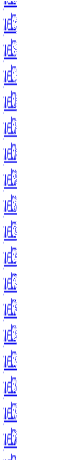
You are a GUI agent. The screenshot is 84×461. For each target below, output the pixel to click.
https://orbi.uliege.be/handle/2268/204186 (10, 442)
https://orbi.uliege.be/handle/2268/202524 (10, 259)
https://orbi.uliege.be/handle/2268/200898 (10, 69)
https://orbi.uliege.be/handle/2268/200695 (10, 19)
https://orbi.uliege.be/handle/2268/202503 (10, 256)
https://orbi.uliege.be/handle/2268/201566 (10, 160)
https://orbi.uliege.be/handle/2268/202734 (10, 277)
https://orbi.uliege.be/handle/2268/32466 (9, 194)
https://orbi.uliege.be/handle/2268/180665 (10, 179)
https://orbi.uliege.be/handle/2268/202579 (10, 264)
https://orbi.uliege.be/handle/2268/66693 (9, 206)
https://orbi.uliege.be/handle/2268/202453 (10, 379)
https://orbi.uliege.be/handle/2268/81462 (9, 343)
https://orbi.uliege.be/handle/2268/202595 (10, 267)
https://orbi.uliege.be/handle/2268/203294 (10, 345)
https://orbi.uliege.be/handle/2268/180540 (10, 43)
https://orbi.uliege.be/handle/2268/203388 (10, 354)
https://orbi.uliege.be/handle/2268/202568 (10, 262)
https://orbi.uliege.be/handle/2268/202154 (10, 218)
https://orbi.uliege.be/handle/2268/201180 (10, 105)
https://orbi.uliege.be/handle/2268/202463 (10, 309)
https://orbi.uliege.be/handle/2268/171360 (10, 234)
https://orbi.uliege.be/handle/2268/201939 (10, 192)
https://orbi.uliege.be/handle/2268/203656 (10, 387)
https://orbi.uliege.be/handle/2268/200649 (10, 16)
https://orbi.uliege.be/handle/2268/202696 (10, 273)
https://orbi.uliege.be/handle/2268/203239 (10, 336)
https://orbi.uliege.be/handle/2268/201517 (10, 153)
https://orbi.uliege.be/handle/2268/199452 (10, 269)
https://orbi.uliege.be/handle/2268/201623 (10, 166)
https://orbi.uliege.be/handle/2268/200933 (10, 72)
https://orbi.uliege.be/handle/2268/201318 (10, 144)
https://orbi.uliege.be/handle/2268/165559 (10, 54)
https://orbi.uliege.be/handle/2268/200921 (10, 70)
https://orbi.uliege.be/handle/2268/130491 (10, 238)
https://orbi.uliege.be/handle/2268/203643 (10, 384)
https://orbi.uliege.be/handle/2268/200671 (10, 17)
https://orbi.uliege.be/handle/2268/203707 (10, 392)
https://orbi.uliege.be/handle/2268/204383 (10, 455)
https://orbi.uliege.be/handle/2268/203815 (10, 409)
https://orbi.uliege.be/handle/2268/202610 (10, 292)
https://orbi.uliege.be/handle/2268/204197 (10, 444)
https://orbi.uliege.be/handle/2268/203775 (10, 401)
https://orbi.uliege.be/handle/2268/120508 (10, 36)
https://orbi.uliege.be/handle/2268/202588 (10, 265)
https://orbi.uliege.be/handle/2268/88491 (9, 93)
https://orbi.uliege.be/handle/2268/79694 (9, 240)
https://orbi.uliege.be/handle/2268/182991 (10, 425)
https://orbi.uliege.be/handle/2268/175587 (10, 228)
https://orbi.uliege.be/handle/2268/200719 (10, 23)
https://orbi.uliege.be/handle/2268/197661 (10, 121)
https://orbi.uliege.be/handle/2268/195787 (10, 397)
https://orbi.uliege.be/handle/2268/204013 (10, 458)
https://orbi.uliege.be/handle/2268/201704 (10, 176)
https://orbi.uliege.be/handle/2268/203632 (10, 382)
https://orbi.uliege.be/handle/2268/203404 (10, 356)
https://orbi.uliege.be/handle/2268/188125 (10, 364)
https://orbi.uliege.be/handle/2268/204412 (10, 457)
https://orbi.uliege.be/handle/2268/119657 (10, 37)
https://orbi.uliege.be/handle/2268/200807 (10, 56)
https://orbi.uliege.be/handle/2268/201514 (10, 152)
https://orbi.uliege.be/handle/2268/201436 (10, 148)
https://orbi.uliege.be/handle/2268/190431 (10, 452)
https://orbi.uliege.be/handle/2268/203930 (10, 416)
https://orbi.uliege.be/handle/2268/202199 (10, 227)
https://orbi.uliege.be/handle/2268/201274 (10, 124)
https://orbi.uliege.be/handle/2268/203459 (10, 366)
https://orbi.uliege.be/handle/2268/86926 (9, 116)
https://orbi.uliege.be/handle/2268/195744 (10, 109)
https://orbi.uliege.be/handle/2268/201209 (10, 114)
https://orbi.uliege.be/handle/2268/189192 (10, 196)
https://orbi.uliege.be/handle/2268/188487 (10, 201)
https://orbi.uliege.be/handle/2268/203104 (10, 319)
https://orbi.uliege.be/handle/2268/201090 (10, 98)
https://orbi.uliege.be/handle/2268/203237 (10, 393)
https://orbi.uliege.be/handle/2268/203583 (10, 377)
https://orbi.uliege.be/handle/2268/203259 (10, 421)
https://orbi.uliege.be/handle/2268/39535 (9, 250)
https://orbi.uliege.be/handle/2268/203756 (10, 399)
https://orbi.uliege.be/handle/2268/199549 (10, 46)
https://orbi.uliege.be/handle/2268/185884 (10, 173)
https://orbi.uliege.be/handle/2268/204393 (10, 456)
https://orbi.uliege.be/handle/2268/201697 (10, 175)
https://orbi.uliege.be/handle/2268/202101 (10, 214)
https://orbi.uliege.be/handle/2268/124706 (10, 83)
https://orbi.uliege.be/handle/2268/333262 (10, 225)
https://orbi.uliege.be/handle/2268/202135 (10, 215)
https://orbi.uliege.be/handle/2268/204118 (10, 440)
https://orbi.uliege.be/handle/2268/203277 (10, 340)
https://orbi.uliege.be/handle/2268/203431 (10, 361)
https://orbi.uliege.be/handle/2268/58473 (9, 337)
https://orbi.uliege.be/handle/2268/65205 (9, 367)
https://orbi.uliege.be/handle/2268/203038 (10, 314)
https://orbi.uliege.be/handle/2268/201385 (10, 135)
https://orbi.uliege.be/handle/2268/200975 (10, 77)
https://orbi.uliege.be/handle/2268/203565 (10, 375)
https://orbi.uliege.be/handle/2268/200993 (10, 89)
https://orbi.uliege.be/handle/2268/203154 (10, 325)
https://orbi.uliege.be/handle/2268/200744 (10, 30)
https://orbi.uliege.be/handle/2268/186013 (10, 150)
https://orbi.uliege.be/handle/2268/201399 (10, 140)
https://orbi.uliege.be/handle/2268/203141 (10, 323)
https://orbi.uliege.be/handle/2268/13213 (9, 79)
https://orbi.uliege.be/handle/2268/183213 (10, 142)
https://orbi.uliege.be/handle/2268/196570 (10, 260)
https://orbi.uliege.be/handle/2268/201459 (10, 146)
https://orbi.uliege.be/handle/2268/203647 (10, 385)
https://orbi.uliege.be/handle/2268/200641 (10, 15)
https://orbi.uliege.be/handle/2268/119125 (10, 326)
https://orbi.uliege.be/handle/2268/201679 (10, 172)
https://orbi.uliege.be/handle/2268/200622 (10, 31)
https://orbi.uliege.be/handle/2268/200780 (10, 40)
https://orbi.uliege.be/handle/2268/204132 (10, 441)
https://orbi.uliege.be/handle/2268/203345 (10, 350)
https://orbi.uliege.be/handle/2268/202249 (10, 246)
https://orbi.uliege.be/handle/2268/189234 (10, 28)
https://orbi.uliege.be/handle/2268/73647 (9, 55)
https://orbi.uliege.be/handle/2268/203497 (10, 371)
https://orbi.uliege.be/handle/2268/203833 (10, 411)
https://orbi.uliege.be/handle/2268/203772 (10, 400)
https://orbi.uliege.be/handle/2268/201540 (10, 156)
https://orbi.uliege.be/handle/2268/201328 (10, 130)
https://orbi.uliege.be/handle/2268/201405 (10, 143)
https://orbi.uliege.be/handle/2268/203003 (10, 307)
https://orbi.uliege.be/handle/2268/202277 (10, 233)
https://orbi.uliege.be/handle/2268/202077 (10, 211)
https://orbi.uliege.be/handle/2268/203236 (10, 335)
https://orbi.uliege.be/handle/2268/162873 (10, 342)
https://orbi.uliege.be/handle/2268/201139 (10, 104)
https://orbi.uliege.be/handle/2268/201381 (10, 134)
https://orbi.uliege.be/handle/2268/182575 (10, 358)
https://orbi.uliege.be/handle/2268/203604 (10, 380)
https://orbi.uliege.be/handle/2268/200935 (10, 73)
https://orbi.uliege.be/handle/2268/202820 (10, 285)
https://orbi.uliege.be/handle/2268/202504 (10, 257)
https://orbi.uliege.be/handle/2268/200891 (10, 64)
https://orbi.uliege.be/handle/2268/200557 (10, 8)
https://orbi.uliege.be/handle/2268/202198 (10, 224)
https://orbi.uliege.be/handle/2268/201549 (10, 157)
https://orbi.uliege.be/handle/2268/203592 (10, 378)
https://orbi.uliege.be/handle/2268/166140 (10, 282)
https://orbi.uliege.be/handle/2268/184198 (10, 333)
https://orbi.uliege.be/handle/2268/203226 (10, 334)
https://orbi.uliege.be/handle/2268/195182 (10, 126)
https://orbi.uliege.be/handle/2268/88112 (9, 193)
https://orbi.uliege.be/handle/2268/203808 (10, 406)
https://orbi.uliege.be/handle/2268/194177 (10, 418)
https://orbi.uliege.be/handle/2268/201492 (10, 298)
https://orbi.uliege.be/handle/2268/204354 (10, 453)
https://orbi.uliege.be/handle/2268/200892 (10, 65)
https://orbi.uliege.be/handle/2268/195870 (10, 363)
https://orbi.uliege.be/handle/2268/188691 (10, 177)
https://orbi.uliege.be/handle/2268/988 (9, 178)
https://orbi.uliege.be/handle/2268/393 (9, 145)
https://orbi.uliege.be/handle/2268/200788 (10, 47)
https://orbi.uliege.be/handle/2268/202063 (10, 207)
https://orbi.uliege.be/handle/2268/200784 (10, 42)
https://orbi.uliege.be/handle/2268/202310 (10, 321)
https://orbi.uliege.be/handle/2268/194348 (10, 6)
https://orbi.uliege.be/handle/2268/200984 (10, 107)
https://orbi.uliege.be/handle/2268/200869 (10, 63)
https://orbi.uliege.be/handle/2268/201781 (10, 183)
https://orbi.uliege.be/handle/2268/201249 (10, 119)
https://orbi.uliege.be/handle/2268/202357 (10, 237)
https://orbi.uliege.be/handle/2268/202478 (10, 255)
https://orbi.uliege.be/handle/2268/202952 (10, 299)
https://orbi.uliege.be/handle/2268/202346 (10, 236)
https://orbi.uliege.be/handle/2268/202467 (10, 248)
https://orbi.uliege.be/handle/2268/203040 (10, 315)
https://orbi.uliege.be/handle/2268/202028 (10, 204)
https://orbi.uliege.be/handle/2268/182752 (10, 170)
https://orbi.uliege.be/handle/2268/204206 (10, 445)
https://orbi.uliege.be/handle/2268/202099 (10, 213)
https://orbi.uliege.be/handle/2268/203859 (10, 413)
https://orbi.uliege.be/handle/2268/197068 (10, 291)
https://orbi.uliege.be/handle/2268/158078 (10, 78)
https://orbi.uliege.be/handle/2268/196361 (10, 189)
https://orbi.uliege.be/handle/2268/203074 (10, 317)
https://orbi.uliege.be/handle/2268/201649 (10, 167)
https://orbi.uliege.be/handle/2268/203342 (10, 349)
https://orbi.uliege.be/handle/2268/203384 (10, 353)
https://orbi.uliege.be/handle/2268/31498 (9, 261)
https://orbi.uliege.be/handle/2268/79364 (9, 408)
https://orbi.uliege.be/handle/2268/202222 (10, 443)
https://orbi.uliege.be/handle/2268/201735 (10, 180)
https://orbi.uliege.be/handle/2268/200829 (10, 59)
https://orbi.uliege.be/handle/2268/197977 (10, 22)
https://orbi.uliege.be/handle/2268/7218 (9, 32)
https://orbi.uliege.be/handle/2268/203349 (10, 351)
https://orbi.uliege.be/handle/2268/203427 (10, 360)
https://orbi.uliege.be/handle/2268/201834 (10, 187)
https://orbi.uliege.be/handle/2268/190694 (10, 433)
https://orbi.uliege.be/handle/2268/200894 (10, 67)
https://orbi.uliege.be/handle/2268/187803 (10, 339)
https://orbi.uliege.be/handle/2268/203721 (10, 395)
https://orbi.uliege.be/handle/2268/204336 (10, 451)
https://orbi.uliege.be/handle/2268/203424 (10, 359)
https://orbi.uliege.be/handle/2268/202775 (10, 283)
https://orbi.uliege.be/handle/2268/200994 (10, 88)
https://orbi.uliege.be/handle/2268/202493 (10, 253)
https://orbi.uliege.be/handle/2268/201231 (10, 117)
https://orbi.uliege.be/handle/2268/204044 (10, 432)
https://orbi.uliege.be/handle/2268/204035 (10, 429)
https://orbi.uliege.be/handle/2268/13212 (9, 80)
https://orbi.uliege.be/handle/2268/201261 (10, 120)
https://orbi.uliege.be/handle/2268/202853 (10, 388)
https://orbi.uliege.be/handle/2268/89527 (9, 274)
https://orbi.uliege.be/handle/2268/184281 (10, 5)
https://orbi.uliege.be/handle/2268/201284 (10, 125)
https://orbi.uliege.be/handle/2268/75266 (9, 49)
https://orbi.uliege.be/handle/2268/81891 (9, 48)
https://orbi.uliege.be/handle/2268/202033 (10, 209)
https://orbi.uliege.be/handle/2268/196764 (10, 75)
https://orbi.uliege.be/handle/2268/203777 (10, 403)
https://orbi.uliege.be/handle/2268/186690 (10, 243)
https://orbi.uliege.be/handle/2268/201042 (10, 96)
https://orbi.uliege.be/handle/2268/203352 (10, 352)
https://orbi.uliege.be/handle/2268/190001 (10, 169)
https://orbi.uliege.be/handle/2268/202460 (10, 247)
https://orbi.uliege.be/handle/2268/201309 (10, 128)
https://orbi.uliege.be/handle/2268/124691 (10, 81)
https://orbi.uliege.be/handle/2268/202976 (10, 302)
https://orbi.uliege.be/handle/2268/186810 (10, 2)
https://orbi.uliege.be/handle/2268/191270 (10, 133)
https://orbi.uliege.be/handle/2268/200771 (10, 52)
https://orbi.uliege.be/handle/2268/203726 (10, 396)
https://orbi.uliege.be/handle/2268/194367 (10, 11)
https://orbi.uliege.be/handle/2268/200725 (10, 24)
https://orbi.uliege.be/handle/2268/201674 (10, 171)
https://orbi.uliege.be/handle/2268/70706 (9, 57)
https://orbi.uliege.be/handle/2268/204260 (10, 448)
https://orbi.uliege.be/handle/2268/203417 (10, 357)
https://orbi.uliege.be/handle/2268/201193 (10, 111)
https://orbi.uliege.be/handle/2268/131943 (10, 412)
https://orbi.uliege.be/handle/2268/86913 (9, 295)
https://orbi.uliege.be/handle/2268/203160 (10, 327)
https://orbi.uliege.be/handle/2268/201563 (10, 159)
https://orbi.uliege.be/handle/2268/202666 (10, 270)
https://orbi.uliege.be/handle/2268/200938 (10, 74)
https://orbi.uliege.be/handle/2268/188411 (10, 76)
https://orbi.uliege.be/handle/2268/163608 (10, 58)
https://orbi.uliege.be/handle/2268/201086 (10, 97)
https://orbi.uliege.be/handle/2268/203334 (10, 348)
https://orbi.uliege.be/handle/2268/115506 (10, 301)
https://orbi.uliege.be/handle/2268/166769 (10, 186)
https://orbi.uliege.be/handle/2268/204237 (10, 447)
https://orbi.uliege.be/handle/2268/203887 (10, 415)
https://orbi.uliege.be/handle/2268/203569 (10, 376)
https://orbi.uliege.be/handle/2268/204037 (10, 430)
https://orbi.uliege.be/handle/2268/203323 (10, 347)
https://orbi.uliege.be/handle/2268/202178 (10, 221)
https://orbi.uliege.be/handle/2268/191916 (10, 99)
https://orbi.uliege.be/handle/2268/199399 (10, 185)
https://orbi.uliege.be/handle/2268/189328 (10, 44)
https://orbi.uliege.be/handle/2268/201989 (10, 305)
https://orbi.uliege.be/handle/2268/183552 (10, 45)
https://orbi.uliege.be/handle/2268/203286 (10, 341)
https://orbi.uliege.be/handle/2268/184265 (10, 60)
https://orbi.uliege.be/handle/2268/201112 (10, 102)
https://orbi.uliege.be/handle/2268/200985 (10, 84)
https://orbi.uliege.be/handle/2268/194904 (10, 428)
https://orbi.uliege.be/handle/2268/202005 (10, 199)
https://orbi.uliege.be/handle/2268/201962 (10, 197)
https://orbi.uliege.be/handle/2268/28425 (9, 7)
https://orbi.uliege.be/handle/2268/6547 (9, 226)
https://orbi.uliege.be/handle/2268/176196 (10, 308)
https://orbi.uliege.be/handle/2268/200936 (10, 202)
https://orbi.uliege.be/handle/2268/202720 (10, 276)
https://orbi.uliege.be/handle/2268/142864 (10, 106)
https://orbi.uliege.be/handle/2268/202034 (10, 205)
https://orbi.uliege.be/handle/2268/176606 (10, 394)
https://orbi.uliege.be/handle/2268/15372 (9, 210)
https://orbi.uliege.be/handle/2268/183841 (10, 271)
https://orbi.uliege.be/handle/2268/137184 (10, 331)
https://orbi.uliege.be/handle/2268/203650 (10, 386)
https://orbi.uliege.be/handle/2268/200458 (10, 3)
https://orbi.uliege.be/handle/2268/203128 (10, 322)
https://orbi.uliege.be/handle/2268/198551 (10, 296)
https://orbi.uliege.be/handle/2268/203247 (10, 338)
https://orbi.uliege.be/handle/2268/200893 (10, 66)
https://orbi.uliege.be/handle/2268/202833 (10, 287)
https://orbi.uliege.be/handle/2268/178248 (10, 284)
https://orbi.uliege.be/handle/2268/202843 (10, 288)
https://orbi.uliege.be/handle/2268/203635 (10, 383)
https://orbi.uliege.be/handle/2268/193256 (10, 427)
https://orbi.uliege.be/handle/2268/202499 (10, 254)
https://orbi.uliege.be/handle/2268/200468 (10, 4)
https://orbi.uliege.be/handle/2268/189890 (10, 290)
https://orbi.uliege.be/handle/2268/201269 (10, 122)
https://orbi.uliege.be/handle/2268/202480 (10, 297)
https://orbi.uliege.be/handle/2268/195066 (10, 26)
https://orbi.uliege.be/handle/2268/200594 (10, 10)
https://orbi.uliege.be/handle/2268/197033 (10, 306)
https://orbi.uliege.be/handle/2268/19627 (9, 50)
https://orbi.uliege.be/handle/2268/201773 (10, 182)
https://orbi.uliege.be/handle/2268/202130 (10, 280)
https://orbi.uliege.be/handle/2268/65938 (9, 195)
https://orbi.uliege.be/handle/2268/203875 (10, 414)
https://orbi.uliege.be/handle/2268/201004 (10, 91)
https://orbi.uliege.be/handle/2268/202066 (10, 208)
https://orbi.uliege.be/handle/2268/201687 (10, 174)
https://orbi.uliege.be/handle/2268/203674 (10, 391)
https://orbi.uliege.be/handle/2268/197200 (10, 137)
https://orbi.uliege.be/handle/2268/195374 (10, 249)
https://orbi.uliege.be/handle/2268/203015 (10, 312)
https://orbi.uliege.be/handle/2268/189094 (10, 434)
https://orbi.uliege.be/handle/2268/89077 (9, 275)
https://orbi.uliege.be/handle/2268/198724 (10, 39)
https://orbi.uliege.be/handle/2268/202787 (10, 369)
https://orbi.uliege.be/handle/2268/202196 (10, 223)
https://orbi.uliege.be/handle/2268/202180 (10, 222)
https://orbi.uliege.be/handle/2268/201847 (10, 188)
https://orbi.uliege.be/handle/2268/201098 (10, 100)
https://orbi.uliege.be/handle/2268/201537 (10, 155)
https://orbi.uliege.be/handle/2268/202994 (10, 426)
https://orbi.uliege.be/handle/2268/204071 (10, 436)
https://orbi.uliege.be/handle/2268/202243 (10, 231)
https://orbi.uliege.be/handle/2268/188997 (10, 21)
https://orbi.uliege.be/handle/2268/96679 (9, 266)
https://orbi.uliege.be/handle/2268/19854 (9, 108)
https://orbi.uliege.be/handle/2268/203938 (10, 417)
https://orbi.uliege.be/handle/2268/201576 (10, 162)
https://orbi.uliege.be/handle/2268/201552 (10, 158)
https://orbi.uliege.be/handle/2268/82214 (9, 82)
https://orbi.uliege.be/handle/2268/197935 (10, 374)
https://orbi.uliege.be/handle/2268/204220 (10, 446)
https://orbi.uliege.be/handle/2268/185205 (10, 300)
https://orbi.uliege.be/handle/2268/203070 (10, 316)
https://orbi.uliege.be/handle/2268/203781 (10, 404)
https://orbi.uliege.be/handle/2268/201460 (10, 147)
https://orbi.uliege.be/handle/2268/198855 (10, 410)
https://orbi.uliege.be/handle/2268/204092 (10, 437)
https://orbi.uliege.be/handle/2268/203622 (10, 381)
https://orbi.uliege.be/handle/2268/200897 (10, 68)
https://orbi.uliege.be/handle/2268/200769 (10, 38)
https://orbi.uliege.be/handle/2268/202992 (10, 304)
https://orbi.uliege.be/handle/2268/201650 (10, 168)
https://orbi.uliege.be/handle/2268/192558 (10, 244)
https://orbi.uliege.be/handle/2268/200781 (10, 41)
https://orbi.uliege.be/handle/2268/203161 (10, 328)
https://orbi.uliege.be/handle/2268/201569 (10, 161)
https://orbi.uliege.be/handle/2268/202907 (10, 293)
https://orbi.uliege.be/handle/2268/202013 (10, 200)
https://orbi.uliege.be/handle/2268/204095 (10, 438)
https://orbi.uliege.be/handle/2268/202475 (10, 251)
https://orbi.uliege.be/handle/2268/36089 (9, 33)
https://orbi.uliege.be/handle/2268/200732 (10, 27)
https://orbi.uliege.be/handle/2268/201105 (10, 101)
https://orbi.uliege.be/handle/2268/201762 (10, 181)
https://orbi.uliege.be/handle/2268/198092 (10, 220)
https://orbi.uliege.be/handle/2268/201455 (10, 324)
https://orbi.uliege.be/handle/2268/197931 (10, 12)
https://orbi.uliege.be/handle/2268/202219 (10, 229)
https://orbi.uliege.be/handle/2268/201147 (10, 103)
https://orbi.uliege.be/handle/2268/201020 (10, 95)
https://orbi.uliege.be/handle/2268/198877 (10, 281)
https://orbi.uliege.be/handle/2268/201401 (10, 141)
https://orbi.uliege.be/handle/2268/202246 (10, 232)
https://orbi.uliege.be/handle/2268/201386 (10, 136)
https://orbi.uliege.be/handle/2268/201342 (10, 131)
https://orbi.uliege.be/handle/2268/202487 (10, 252)
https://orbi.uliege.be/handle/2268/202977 (10, 303)
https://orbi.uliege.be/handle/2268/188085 (10, 71)
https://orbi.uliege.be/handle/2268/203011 (10, 311)
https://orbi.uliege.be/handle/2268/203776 (10, 402)
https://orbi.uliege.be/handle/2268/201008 (10, 92)
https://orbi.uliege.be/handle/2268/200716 (10, 20)
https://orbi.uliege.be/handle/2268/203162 (10, 329)
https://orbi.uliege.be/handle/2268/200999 (10, 90)
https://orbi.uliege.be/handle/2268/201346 (10, 132)
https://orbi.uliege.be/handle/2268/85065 (9, 344)
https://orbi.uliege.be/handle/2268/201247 (10, 123)
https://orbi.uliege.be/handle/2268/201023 (10, 94)
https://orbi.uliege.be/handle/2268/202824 (10, 286)
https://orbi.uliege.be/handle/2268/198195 (10, 149)
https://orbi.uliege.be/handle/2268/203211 (10, 332)
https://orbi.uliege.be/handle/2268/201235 (10, 118)
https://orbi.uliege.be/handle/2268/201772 (10, 184)
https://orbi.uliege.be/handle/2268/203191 (10, 330)
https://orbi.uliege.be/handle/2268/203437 (10, 362)
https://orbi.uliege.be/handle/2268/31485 (9, 110)
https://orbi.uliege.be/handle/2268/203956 (10, 422)
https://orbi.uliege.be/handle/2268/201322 (10, 129)
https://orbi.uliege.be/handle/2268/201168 (10, 115)
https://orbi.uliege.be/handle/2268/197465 (10, 355)
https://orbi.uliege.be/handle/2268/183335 (10, 212)
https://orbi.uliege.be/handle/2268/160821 (10, 34)
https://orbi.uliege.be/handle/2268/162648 (10, 163)
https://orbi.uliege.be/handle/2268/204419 (10, 459)
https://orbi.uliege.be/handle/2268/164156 (10, 368)
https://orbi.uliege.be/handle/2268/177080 (10, 318)
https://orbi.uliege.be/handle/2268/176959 (10, 373)
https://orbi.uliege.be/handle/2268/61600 (9, 51)
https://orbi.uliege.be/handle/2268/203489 (10, 370)
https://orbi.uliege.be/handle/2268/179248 (10, 127)
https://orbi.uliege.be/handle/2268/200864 (10, 62)
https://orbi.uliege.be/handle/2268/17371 (9, 419)
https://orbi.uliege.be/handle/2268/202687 (10, 272)
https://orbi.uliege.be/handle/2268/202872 (10, 289)
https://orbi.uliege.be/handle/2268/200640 (10, 14)
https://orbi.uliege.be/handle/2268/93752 (9, 53)
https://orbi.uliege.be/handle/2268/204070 (10, 435)
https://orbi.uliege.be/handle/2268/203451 (10, 365)
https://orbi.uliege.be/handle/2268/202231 (10, 230)
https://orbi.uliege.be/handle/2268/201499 (10, 151)
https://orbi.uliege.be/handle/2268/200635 (10, 13)
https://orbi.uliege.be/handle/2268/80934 (9, 278)
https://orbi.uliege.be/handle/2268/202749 (10, 279)
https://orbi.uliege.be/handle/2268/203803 (10, 407)
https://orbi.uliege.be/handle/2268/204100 (10, 439)
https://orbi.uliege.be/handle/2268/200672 (10, 18)
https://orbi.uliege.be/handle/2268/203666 (10, 389)
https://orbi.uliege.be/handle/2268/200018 (10, 258)
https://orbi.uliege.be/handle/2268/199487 (10, 390)
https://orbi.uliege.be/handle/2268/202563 (10, 263)
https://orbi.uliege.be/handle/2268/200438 (10, 1)
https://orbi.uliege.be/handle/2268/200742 (10, 29)
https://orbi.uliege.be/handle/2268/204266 (10, 454)
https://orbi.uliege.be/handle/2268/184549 (10, 420)
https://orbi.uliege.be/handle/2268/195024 (10, 423)
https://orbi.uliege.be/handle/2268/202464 (10, 310)
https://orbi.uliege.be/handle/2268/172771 (10, 85)
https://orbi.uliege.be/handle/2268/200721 (10, 25)
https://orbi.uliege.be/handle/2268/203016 (10, 313)
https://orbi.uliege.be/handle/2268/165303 (10, 241)
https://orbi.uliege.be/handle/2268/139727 (10, 219)
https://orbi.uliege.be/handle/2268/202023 (10, 203)
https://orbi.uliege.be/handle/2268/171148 (10, 239)
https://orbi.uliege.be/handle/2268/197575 (10, 431)
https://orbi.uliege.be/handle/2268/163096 (10, 235)
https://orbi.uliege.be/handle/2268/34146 (9, 198)
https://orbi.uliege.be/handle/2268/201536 (10, 154)
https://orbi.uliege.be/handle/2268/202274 (10, 245)
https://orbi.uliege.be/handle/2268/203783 (10, 405)
